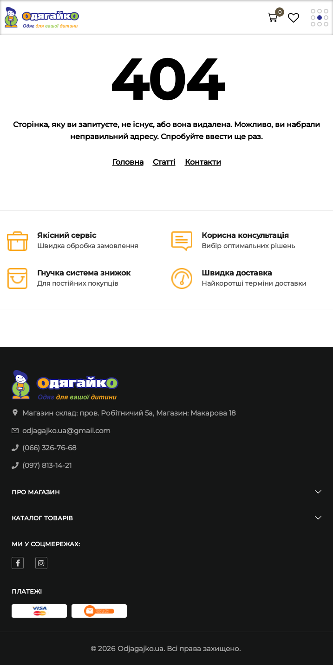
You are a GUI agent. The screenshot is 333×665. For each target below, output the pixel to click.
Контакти (203, 162)
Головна (128, 162)
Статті (164, 162)
